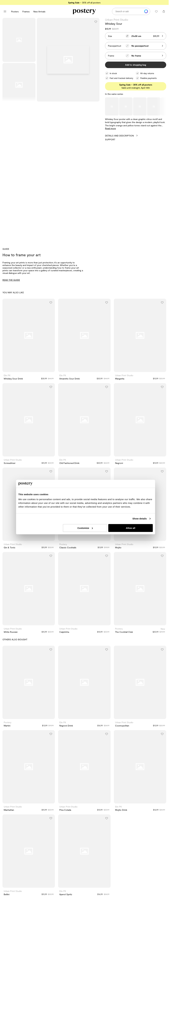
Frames (26, 11)
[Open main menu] (4, 11)
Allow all (130, 528)
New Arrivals (39, 11)
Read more (110, 128)
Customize (85, 528)
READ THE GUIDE (11, 280)
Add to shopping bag (135, 64)
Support (110, 139)
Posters (15, 11)
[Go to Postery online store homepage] (84, 11)
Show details (139, 518)
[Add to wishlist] (95, 22)
